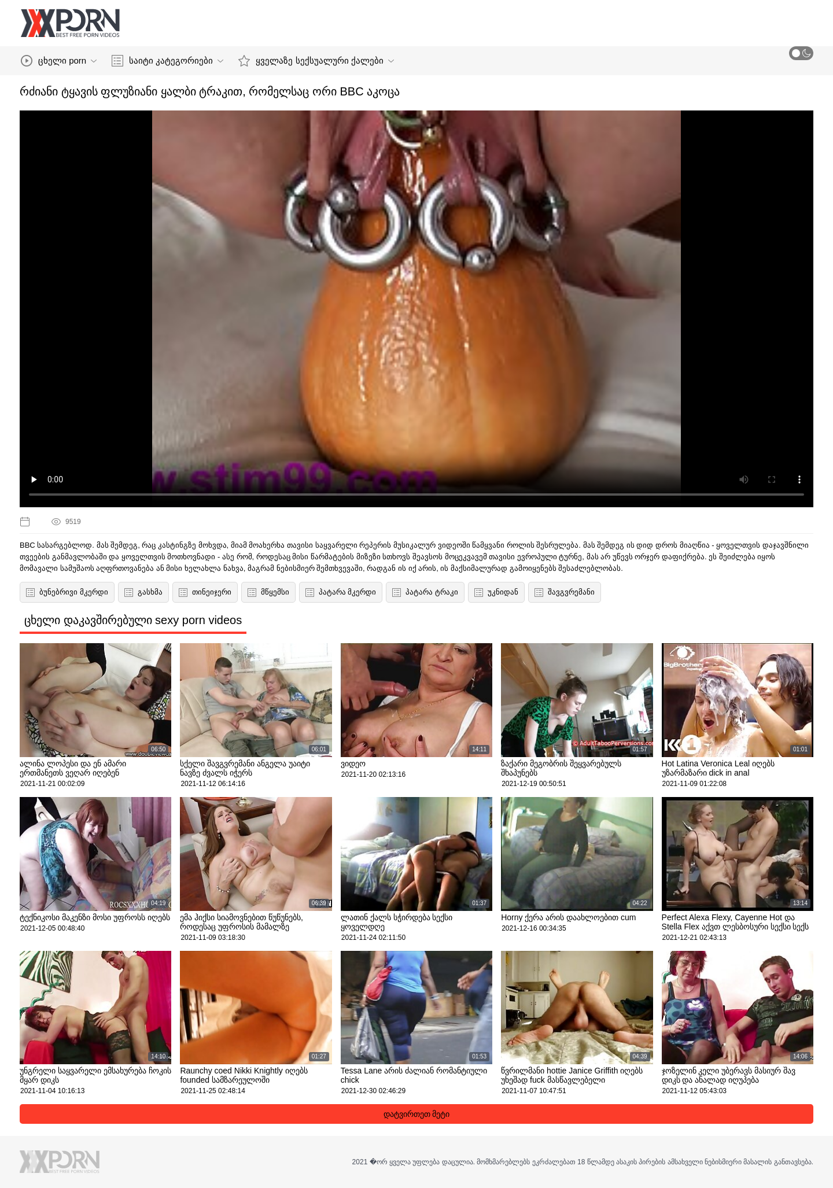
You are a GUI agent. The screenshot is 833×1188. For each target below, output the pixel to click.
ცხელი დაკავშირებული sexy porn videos (133, 620)
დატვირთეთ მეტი (417, 1114)
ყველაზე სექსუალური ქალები (315, 61)
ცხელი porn (59, 61)
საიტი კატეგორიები (167, 61)
